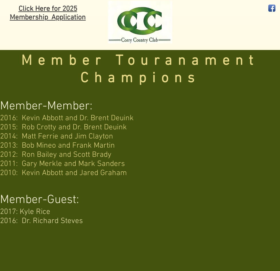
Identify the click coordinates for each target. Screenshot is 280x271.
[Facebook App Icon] (271, 8)
